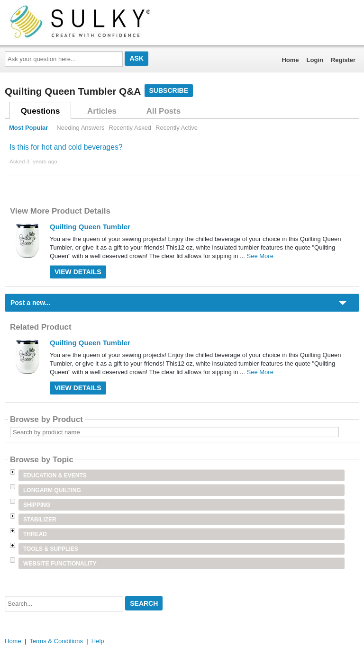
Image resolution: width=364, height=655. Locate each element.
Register (343, 59)
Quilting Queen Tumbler (90, 227)
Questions (40, 111)
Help (97, 641)
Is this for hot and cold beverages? (65, 147)
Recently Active (176, 127)
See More (260, 256)
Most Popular (28, 127)
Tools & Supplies (50, 549)
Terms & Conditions (56, 641)
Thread (35, 534)
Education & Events (55, 475)
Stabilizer (39, 519)
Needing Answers (80, 127)
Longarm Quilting (52, 490)
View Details (78, 272)
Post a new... (30, 302)
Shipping (36, 505)
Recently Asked (130, 127)
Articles (102, 111)
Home (290, 59)
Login (315, 59)
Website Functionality (60, 563)
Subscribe (168, 90)
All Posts (163, 111)
